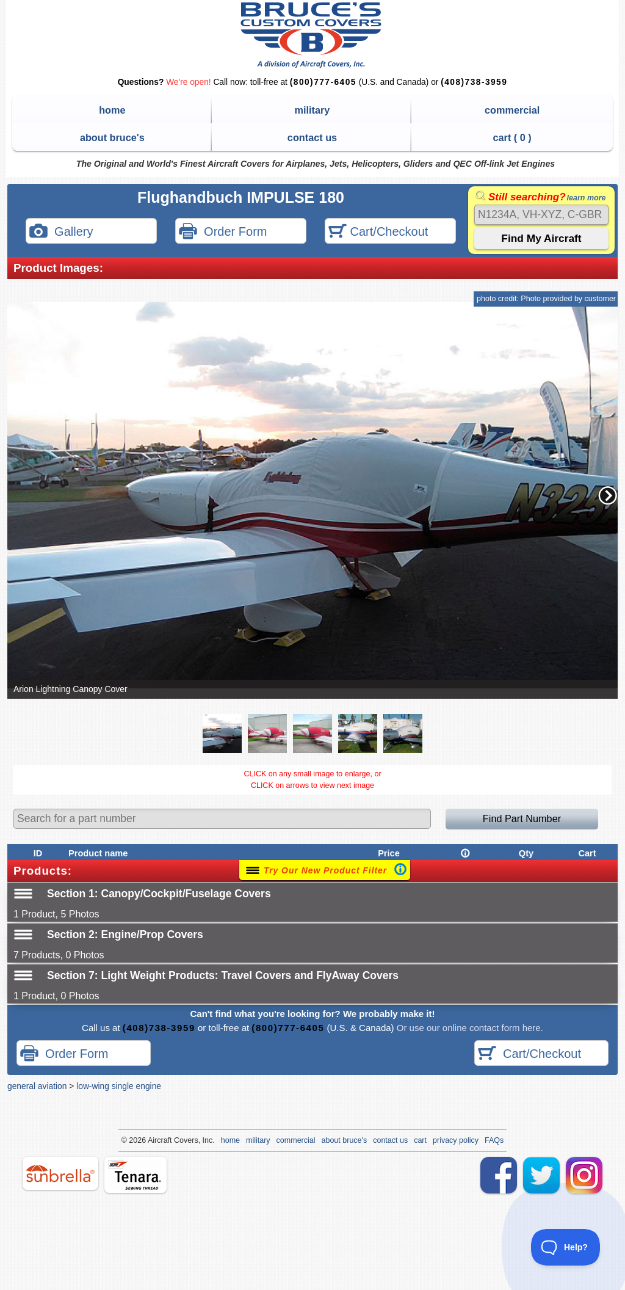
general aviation (37, 1086)
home (112, 109)
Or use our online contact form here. (468, 1027)
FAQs (494, 1140)
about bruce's (112, 137)
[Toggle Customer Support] (566, 1247)
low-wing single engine (118, 1086)
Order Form (223, 232)
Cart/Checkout (378, 232)
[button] (608, 495)
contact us (312, 137)
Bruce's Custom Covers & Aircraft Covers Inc (313, 35)
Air (152, 1140)
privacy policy (456, 1140)
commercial (512, 109)
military (312, 109)
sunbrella (60, 1173)
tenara (135, 1175)
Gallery (61, 232)
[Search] (541, 215)
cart (420, 1140)
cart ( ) (512, 137)
